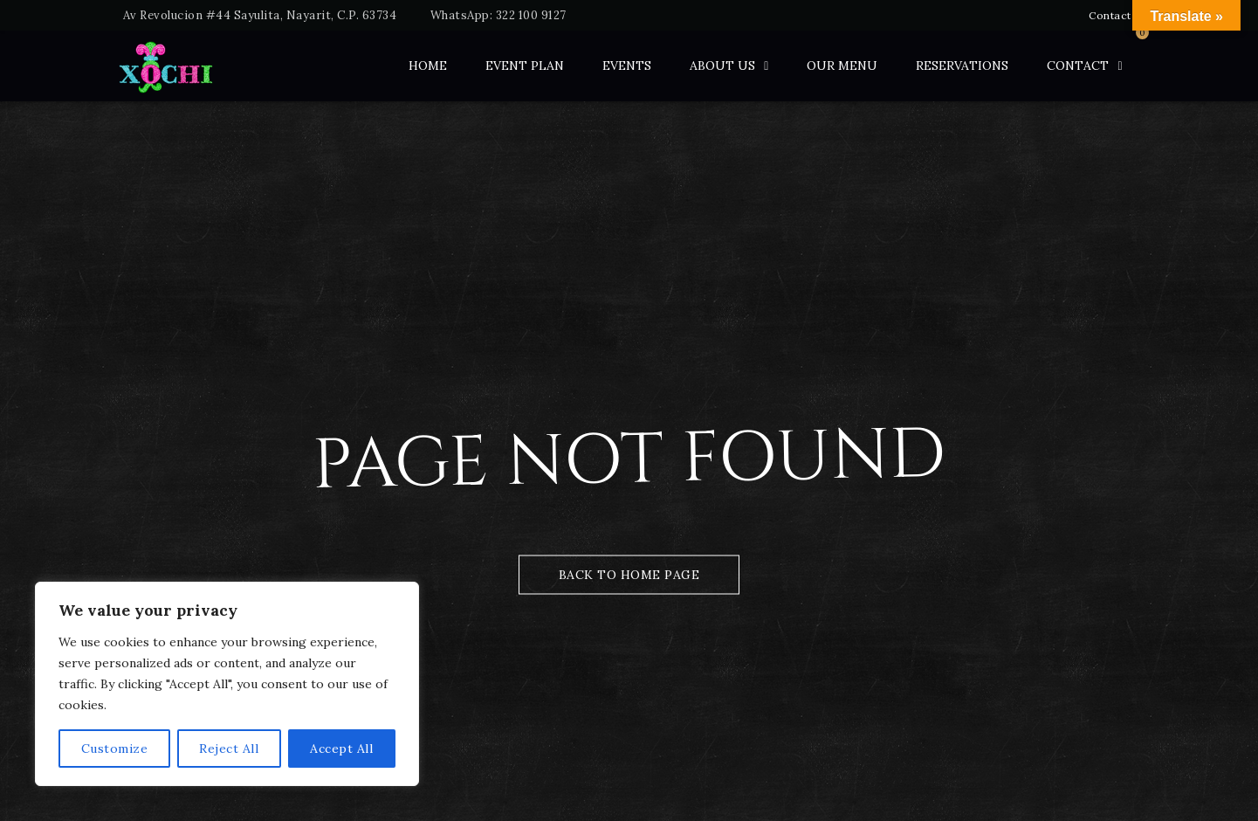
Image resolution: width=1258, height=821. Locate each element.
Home (428, 65)
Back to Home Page (629, 575)
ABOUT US (722, 65)
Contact (1110, 15)
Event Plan (524, 65)
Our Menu (842, 65)
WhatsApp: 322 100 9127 (498, 15)
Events (626, 65)
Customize (114, 748)
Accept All (341, 748)
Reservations (962, 65)
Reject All (228, 748)
